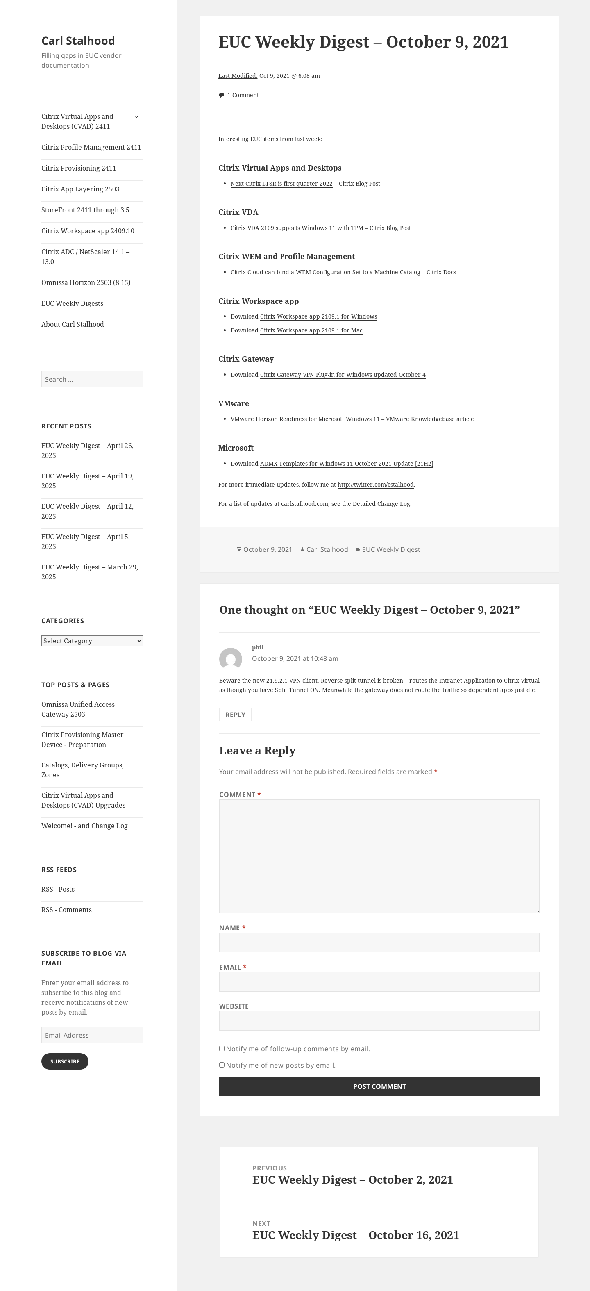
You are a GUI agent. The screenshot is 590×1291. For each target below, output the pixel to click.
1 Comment (243, 95)
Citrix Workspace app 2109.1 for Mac (311, 330)
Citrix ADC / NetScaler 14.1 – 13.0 (85, 256)
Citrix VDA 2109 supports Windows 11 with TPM (297, 228)
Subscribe (64, 1061)
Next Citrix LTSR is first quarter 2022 (282, 183)
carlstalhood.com (304, 504)
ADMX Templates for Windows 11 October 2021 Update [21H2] (346, 463)
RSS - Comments (66, 909)
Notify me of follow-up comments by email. (298, 1048)
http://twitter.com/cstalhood (376, 484)
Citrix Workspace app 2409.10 (87, 230)
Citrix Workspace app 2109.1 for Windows (318, 316)
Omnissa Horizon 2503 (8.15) (86, 282)
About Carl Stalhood (72, 324)
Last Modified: (238, 76)
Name (232, 927)
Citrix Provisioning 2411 (78, 168)
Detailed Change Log (381, 504)
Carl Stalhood (78, 40)
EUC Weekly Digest (391, 549)
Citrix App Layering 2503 (80, 189)
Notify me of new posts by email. (281, 1065)
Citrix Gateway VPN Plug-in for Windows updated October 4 (343, 374)
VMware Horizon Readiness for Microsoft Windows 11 (305, 419)
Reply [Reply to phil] (235, 714)
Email (233, 967)
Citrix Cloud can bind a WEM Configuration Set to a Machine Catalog (325, 272)
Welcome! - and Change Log (84, 825)
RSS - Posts (58, 889)
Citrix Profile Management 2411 (91, 147)
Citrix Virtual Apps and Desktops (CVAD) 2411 (77, 121)
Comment (240, 794)
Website (234, 1006)
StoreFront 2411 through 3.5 (85, 209)
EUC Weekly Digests (72, 303)
